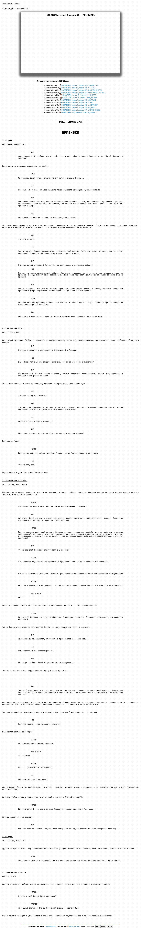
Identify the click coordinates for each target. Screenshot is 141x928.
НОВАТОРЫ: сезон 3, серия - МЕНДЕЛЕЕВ (79, 97)
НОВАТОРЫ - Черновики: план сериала (78, 112)
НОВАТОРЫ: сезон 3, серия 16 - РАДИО (78, 107)
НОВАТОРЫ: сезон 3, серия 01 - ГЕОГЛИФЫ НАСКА (82, 92)
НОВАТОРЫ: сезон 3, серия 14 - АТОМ (77, 102)
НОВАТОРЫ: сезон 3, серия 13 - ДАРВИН (78, 100)
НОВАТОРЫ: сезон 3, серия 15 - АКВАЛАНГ (79, 105)
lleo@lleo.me (50, 926)
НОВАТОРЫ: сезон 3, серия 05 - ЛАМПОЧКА (80, 85)
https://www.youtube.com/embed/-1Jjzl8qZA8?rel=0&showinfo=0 (70, 45)
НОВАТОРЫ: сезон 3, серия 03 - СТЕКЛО (78, 87)
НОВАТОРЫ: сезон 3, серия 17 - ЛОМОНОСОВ (80, 110)
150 (92, 926)
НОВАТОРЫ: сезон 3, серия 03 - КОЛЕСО (79, 95)
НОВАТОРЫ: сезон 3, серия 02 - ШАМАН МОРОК (81, 90)
